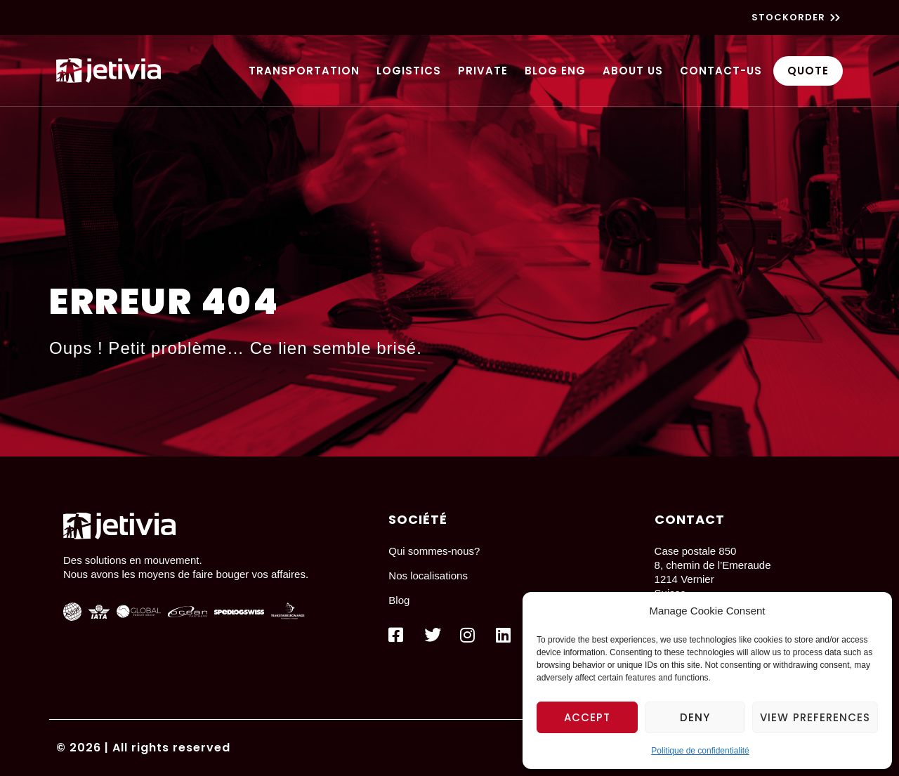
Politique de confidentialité (700, 751)
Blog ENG (555, 70)
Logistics (408, 70)
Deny (695, 717)
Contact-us (721, 70)
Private (483, 70)
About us (633, 70)
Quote (808, 70)
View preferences (815, 717)
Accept (587, 717)
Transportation (304, 70)
